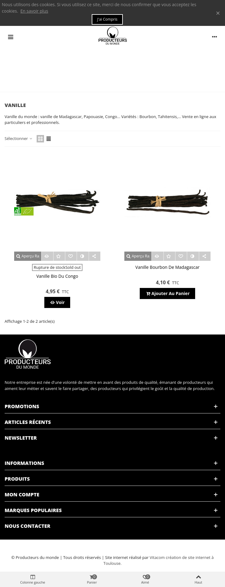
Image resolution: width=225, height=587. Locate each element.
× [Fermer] (218, 13)
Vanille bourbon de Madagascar (167, 267)
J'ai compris (107, 19)
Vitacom (157, 557)
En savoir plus (34, 11)
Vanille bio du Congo (57, 276)
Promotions (22, 406)
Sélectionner (19, 138)
